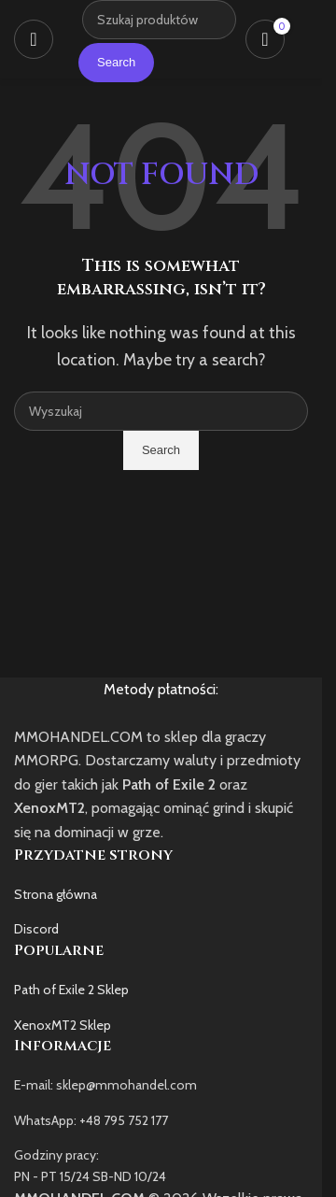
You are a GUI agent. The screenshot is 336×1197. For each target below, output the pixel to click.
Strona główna (55, 894)
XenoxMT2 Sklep (62, 1025)
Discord (36, 928)
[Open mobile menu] (34, 39)
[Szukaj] (161, 411)
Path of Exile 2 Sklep (71, 989)
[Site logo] (72, 39)
